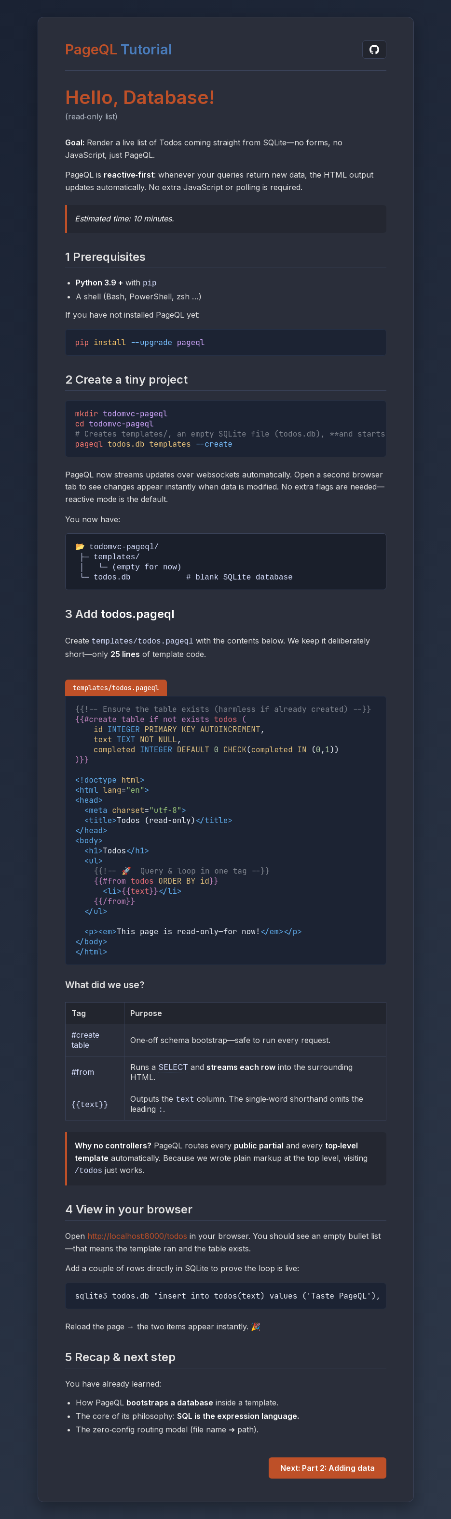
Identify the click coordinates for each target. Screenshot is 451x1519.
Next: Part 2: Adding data (327, 1469)
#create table (85, 1040)
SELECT (173, 1068)
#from (82, 1073)
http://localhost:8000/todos (137, 1237)
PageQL (91, 48)
